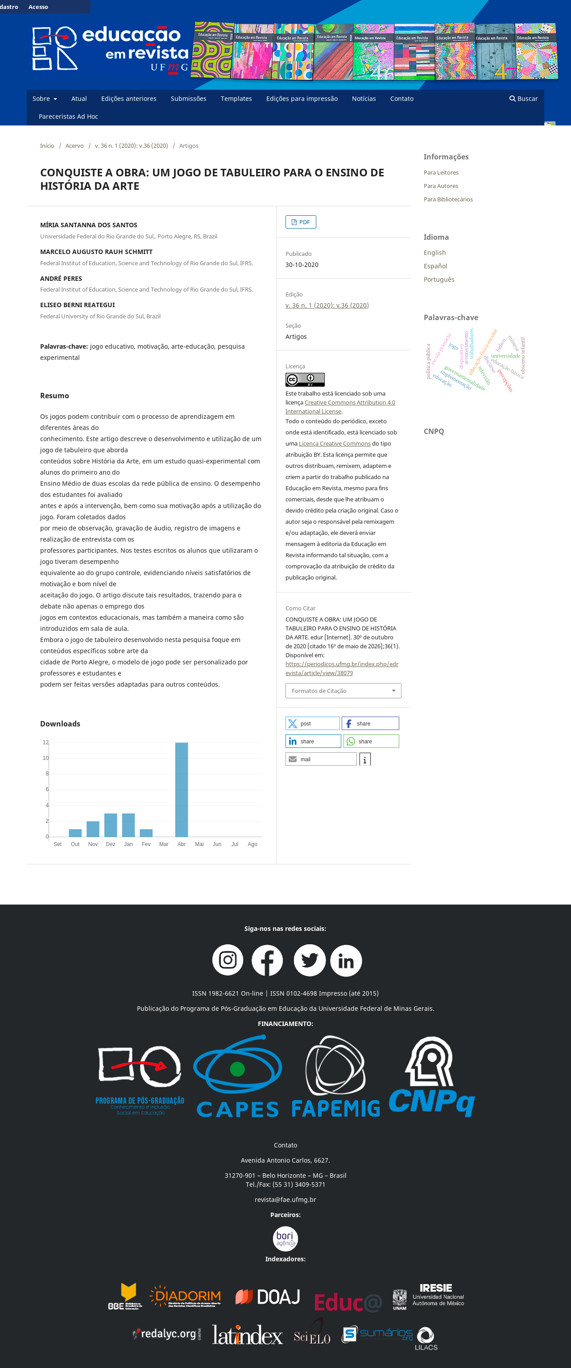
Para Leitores (441, 172)
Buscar (523, 98)
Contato (402, 98)
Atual (79, 98)
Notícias (364, 98)
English (435, 252)
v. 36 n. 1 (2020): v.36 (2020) (131, 146)
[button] (313, 723)
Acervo (75, 146)
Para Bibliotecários (448, 199)
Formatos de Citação (319, 691)
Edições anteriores (129, 98)
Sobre (42, 98)
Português (439, 279)
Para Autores (441, 186)
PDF (304, 222)
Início (47, 146)
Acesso (38, 7)
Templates (236, 98)
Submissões (189, 98)
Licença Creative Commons (335, 443)
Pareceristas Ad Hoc (68, 116)
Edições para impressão (302, 98)
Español (435, 266)
